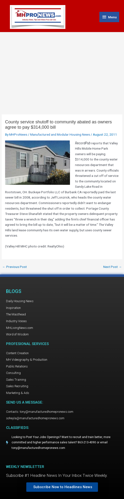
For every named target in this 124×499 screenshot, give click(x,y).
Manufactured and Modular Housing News (60, 134)
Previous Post (14, 267)
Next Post (112, 267)
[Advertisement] (62, 68)
